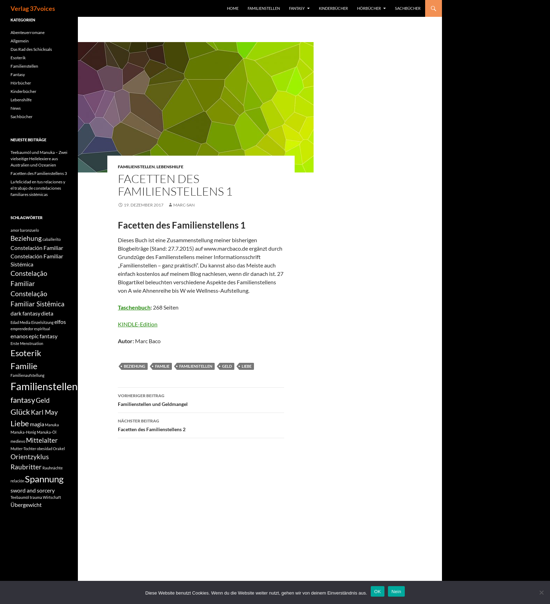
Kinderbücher (333, 8)
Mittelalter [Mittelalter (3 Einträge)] (42, 440)
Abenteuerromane (28, 32)
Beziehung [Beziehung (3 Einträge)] (26, 238)
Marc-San (184, 205)
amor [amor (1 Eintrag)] (15, 230)
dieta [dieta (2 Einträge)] (47, 313)
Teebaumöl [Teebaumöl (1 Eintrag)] (20, 497)
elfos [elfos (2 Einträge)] (60, 321)
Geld (227, 366)
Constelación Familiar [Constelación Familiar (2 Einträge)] (37, 247)
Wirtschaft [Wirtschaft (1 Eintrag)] (52, 497)
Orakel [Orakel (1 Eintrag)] (59, 448)
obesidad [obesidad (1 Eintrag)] (44, 448)
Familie (162, 366)
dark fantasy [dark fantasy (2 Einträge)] (25, 313)
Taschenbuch (134, 307)
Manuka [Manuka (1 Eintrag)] (52, 424)
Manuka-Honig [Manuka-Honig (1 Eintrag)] (23, 432)
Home (233, 8)
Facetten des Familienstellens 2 (201, 424)
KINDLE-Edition (137, 324)
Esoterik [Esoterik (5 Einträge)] (26, 353)
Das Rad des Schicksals (31, 49)
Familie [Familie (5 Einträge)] (24, 366)
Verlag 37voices (33, 8)
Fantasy (297, 8)
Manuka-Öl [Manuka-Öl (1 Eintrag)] (46, 432)
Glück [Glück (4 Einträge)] (20, 411)
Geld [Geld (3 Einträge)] (43, 400)
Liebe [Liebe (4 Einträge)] (20, 423)
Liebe (246, 366)
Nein (396, 591)
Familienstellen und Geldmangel (201, 399)
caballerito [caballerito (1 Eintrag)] (51, 239)
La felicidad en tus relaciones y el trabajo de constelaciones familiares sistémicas (38, 188)
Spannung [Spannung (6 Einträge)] (44, 478)
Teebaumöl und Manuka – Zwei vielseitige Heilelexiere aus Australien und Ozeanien (39, 159)
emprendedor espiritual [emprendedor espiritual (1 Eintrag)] (30, 328)
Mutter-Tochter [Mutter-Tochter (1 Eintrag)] (23, 448)
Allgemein (20, 40)
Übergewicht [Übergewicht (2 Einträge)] (26, 504)
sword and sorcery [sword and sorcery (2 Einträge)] (33, 490)
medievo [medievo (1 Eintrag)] (18, 441)
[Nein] (541, 592)
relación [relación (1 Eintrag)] (17, 481)
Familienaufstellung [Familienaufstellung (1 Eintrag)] (28, 375)
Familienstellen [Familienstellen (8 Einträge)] (44, 386)
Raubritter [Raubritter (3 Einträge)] (26, 467)
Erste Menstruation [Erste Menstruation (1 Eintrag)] (27, 343)
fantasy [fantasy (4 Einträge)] (23, 400)
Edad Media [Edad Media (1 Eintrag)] (21, 322)
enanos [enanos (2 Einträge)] (19, 336)
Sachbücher (408, 8)
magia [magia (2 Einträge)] (37, 424)
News (16, 108)
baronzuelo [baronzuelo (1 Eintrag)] (29, 230)
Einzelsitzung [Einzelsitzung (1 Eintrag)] (42, 322)
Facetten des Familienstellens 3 (39, 173)
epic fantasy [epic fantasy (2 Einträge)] (43, 336)
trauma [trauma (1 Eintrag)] (36, 497)
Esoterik (18, 57)
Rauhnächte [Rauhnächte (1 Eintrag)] (52, 468)
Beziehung (134, 366)
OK (377, 591)
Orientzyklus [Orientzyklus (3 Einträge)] (30, 457)
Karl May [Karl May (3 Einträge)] (44, 412)
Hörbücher (369, 8)
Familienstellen (264, 8)
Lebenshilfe (169, 166)
